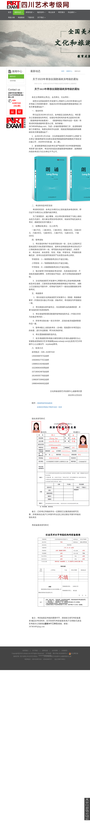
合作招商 (55, 650)
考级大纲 (11, 17)
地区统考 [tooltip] (41, 12)
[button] (7, 43)
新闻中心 (69, 71)
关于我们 (12, 111)
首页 (9, 12)
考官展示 (61, 12)
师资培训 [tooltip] (30, 12)
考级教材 (21, 17)
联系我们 (19, 111)
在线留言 (64, 650)
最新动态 (13, 76)
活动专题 (13, 81)
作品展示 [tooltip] (72, 12)
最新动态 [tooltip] (18, 12)
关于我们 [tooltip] (41, 17)
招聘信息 (45, 650)
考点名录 (51, 12)
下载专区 (31, 17)
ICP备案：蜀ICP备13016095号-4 (56, 653)
